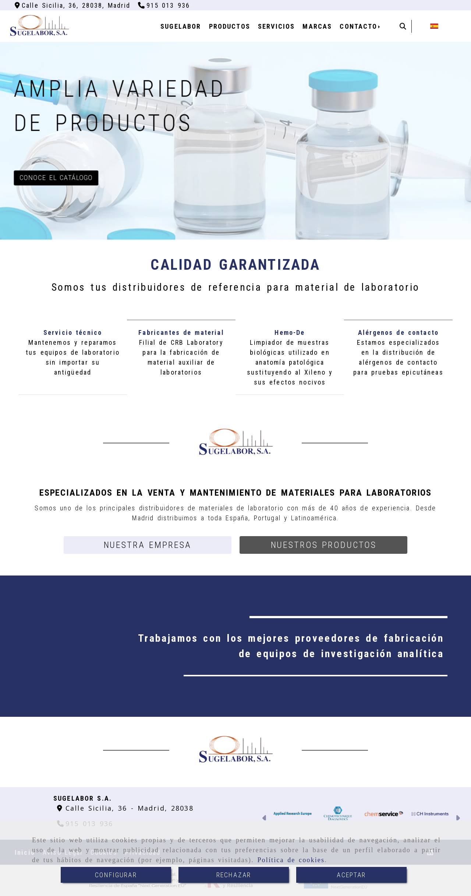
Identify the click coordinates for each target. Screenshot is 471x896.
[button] (147, 545)
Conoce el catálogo (56, 177)
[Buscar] (403, 26)
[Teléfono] (164, 5)
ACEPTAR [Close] (351, 875)
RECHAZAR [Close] (233, 875)
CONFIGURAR (116, 875)
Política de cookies (291, 860)
